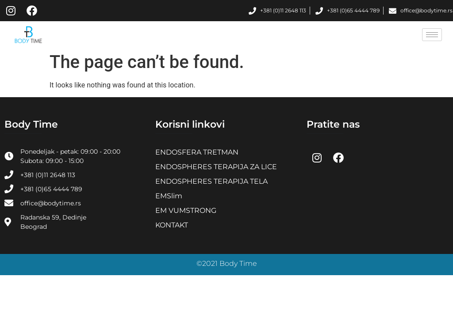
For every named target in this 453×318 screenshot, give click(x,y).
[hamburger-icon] (432, 34)
